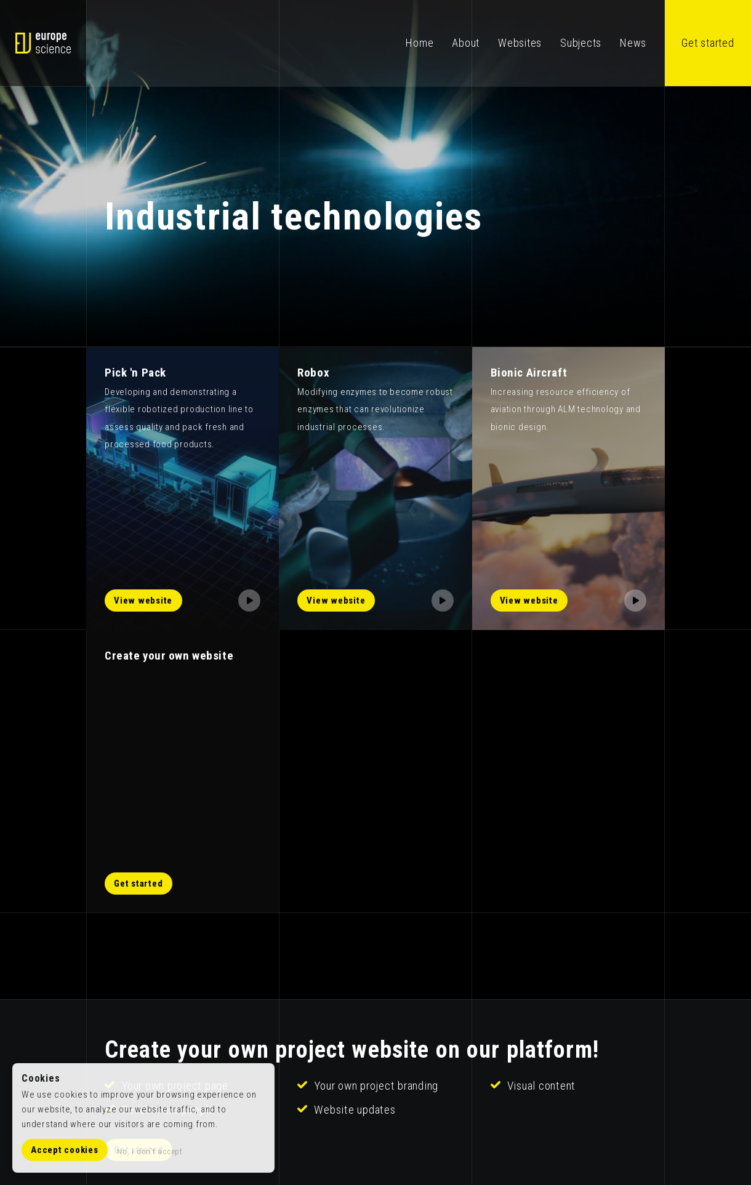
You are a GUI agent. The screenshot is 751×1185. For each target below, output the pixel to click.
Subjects (580, 42)
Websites (520, 42)
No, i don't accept (150, 1151)
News (633, 42)
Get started (707, 42)
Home (419, 42)
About (466, 42)
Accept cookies (64, 1150)
